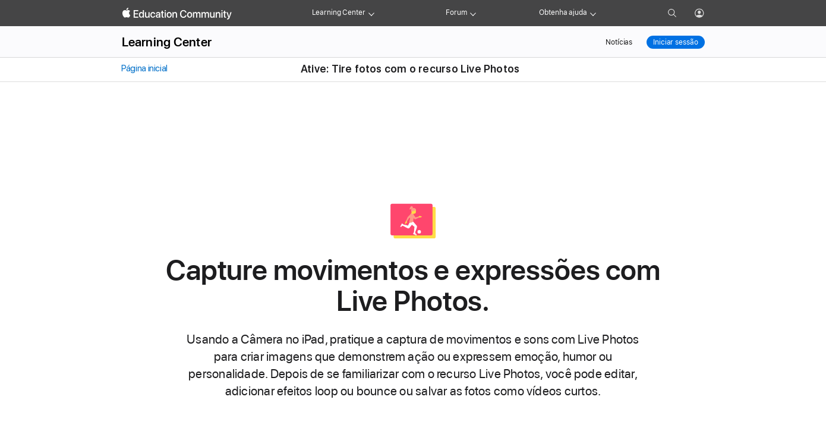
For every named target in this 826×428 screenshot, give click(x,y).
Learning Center (338, 12)
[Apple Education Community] (177, 13)
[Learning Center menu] (371, 13)
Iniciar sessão (675, 42)
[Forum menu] (473, 13)
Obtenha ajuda (563, 12)
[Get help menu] (593, 13)
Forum (456, 12)
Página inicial (144, 68)
